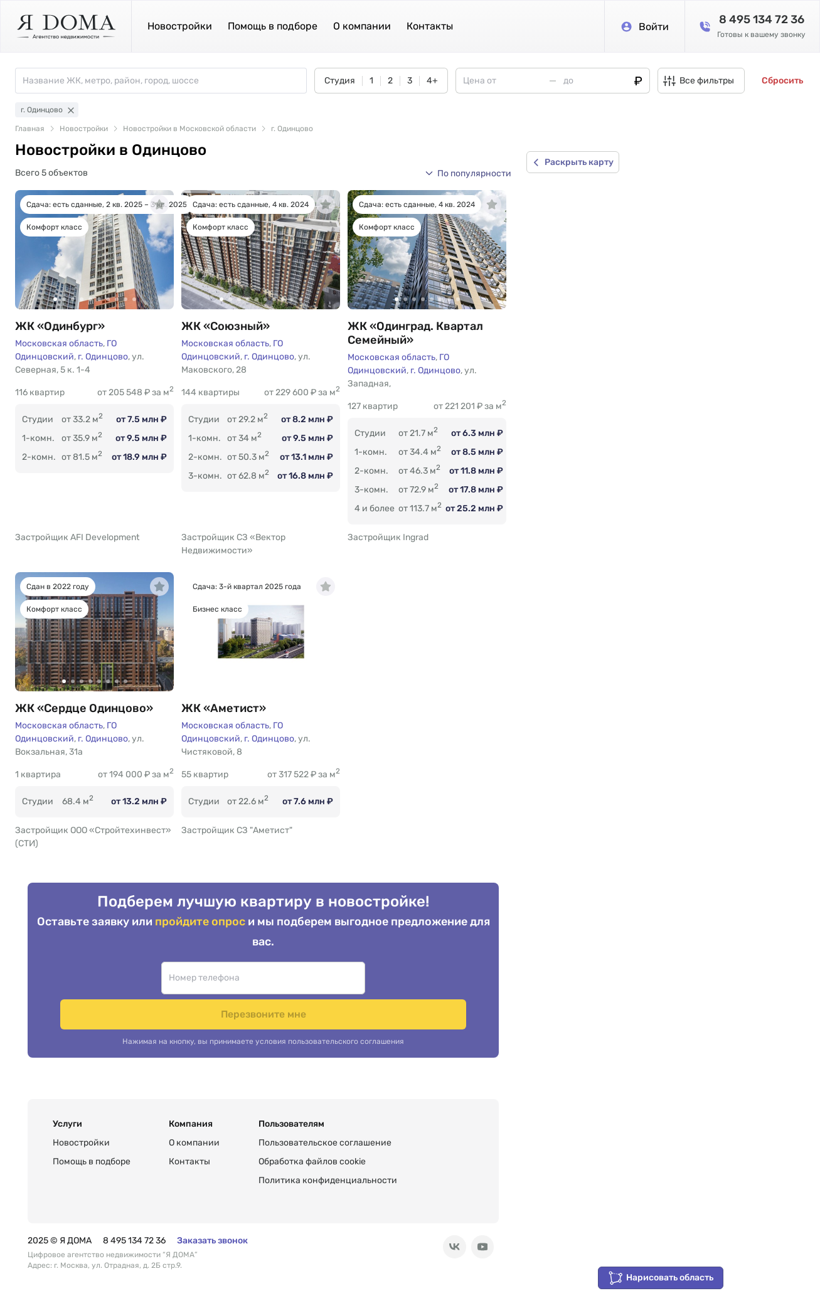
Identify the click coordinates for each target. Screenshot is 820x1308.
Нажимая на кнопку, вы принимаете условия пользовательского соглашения (263, 1018)
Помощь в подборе (272, 26)
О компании (362, 26)
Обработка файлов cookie (312, 1152)
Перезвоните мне (368, 991)
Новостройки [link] (84, 128)
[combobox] (164, 80)
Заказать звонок (212, 1231)
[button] (468, 173)
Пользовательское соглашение (324, 1133)
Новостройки (179, 26)
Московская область (59, 343)
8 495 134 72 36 (134, 1231)
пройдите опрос (201, 933)
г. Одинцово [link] (292, 128)
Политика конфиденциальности (327, 1171)
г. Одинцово (103, 356)
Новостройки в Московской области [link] (189, 128)
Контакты (430, 26)
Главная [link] (30, 128)
